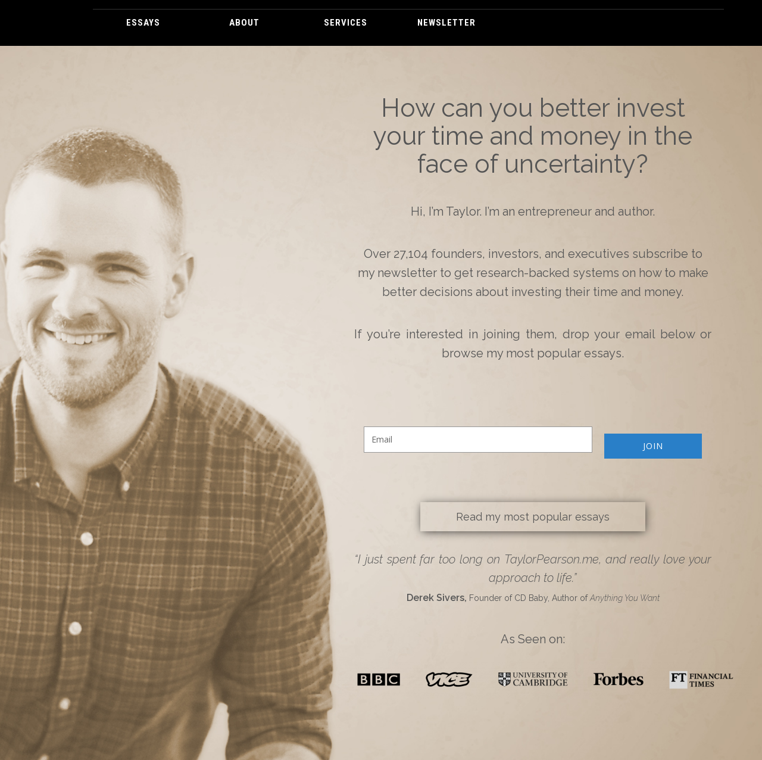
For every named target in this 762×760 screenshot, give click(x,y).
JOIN (653, 445)
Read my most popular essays (533, 516)
